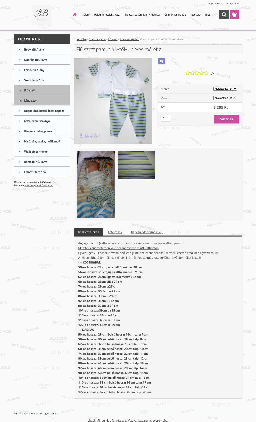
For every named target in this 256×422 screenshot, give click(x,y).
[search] (224, 14)
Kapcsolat (195, 14)
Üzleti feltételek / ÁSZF (107, 14)
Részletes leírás (88, 232)
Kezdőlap (82, 39)
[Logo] (41, 15)
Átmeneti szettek (129, 39)
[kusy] (166, 118)
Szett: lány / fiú (97, 39)
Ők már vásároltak (175, 14)
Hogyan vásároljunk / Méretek (142, 14)
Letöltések (115, 232)
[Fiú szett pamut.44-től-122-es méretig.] (113, 59)
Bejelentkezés (216, 3)
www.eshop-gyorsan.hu (43, 413)
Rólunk (86, 14)
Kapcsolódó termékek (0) (147, 232)
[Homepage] (74, 14)
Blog (207, 14)
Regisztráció (232, 3)
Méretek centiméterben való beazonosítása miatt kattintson (118, 248)
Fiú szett (112, 39)
